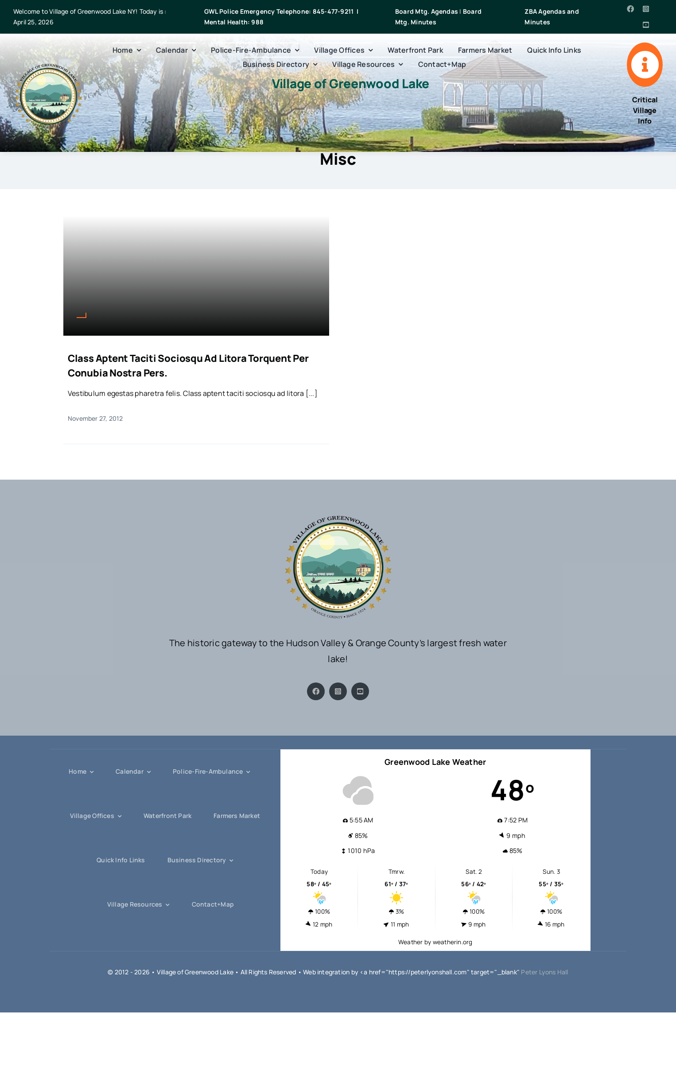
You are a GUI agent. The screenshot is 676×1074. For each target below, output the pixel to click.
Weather (410, 942)
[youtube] (646, 24)
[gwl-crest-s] (48, 67)
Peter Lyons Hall (544, 972)
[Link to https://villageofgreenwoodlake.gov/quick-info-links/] (645, 65)
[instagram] (646, 8)
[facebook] (630, 8)
